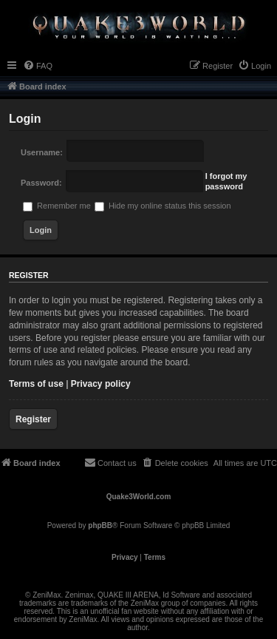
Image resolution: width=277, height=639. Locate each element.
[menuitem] (37, 66)
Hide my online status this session (163, 205)
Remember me (57, 205)
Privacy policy (101, 384)
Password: (41, 182)
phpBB (100, 525)
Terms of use (36, 384)
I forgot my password (226, 181)
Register (33, 419)
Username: (42, 152)
